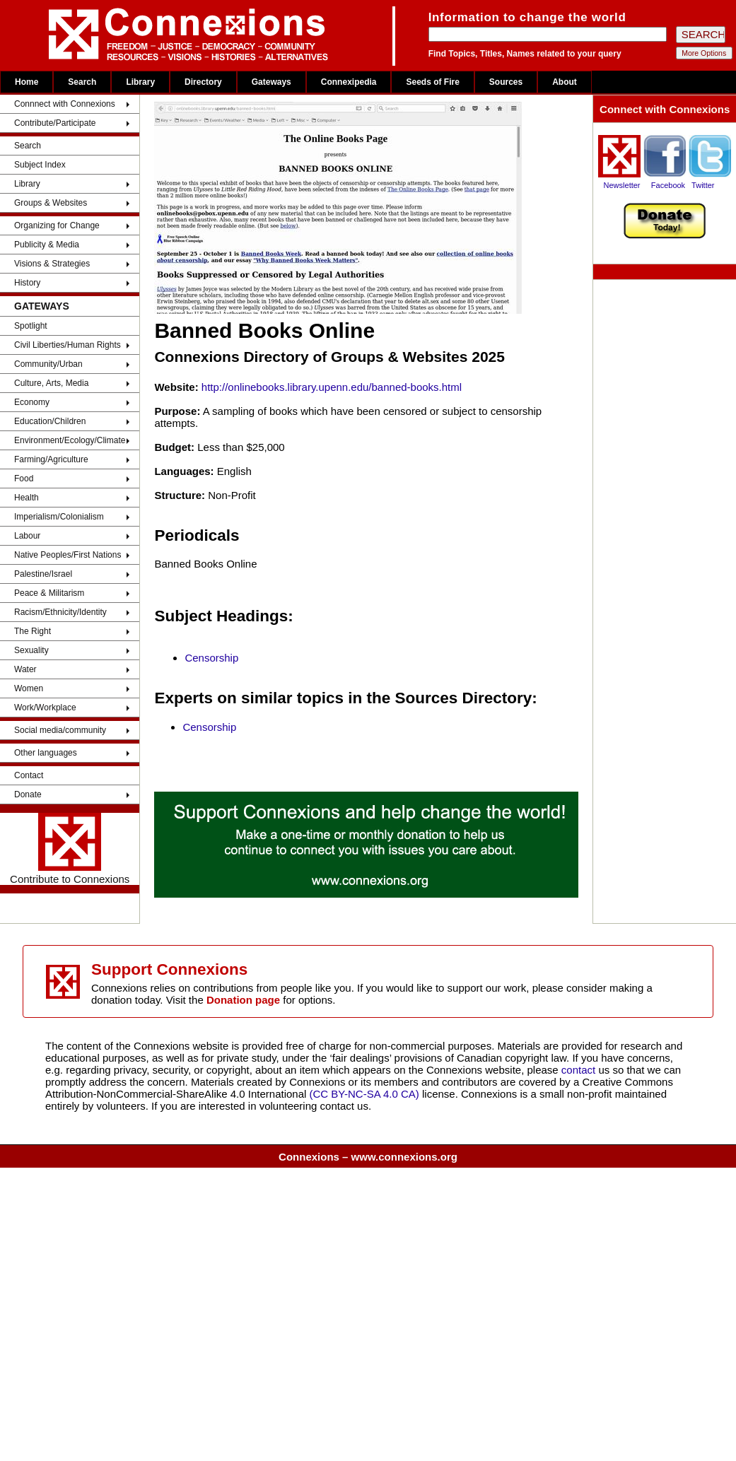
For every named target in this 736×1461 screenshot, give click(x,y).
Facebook (668, 185)
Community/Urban (48, 364)
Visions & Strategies (52, 264)
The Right (32, 631)
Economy (31, 402)
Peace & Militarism (49, 593)
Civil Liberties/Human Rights (67, 345)
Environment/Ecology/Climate (69, 440)
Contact (28, 775)
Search (82, 82)
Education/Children (50, 421)
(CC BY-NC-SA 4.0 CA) (364, 1094)
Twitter (702, 185)
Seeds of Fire (432, 82)
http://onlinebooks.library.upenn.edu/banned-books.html (331, 387)
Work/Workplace (45, 707)
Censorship (211, 658)
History (27, 283)
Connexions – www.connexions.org (368, 1157)
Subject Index (40, 165)
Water (25, 669)
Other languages (45, 753)
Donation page (243, 1000)
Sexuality (31, 650)
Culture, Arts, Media (51, 383)
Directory (203, 82)
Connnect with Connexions (64, 104)
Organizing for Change (57, 225)
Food (23, 478)
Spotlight (30, 326)
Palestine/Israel (43, 574)
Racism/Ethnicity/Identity (60, 612)
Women (28, 688)
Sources (505, 82)
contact (580, 1070)
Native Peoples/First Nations (67, 555)
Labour (27, 536)
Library (140, 82)
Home (26, 82)
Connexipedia (349, 82)
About (564, 82)
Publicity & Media (46, 245)
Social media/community (60, 730)
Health (26, 498)
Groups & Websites (50, 203)
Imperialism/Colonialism (59, 517)
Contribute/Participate (54, 123)
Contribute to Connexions (69, 849)
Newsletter (622, 185)
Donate (28, 794)
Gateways (271, 82)
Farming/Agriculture (51, 459)
